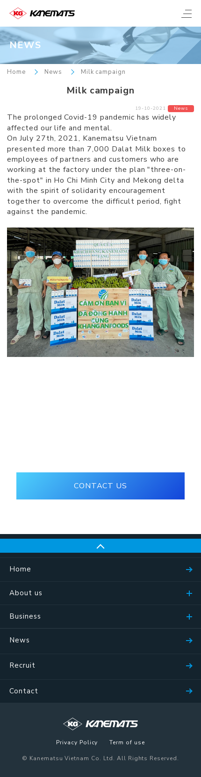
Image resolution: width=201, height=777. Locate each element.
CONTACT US (101, 486)
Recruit (22, 665)
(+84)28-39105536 (100, 445)
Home (16, 72)
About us (26, 593)
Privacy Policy (77, 743)
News (53, 72)
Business (25, 616)
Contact (23, 691)
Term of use (127, 743)
